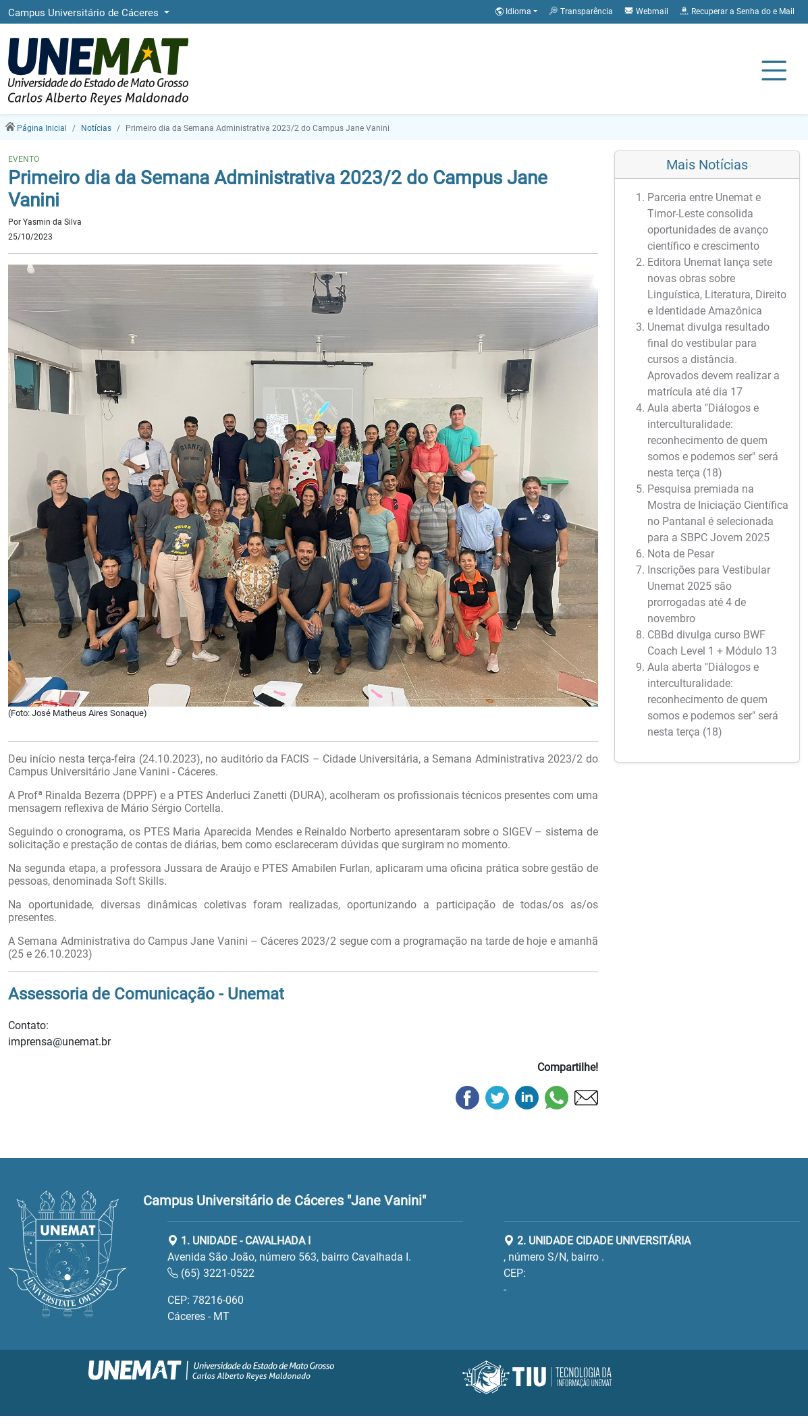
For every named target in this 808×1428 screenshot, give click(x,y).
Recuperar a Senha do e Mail (736, 10)
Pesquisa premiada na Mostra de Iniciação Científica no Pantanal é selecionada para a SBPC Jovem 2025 (717, 513)
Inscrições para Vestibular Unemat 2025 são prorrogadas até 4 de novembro (708, 594)
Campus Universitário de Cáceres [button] (84, 13)
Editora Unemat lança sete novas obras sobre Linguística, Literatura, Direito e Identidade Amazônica (716, 286)
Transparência (580, 10)
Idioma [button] (514, 11)
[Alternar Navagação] (774, 71)
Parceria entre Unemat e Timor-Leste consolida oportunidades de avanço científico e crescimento (707, 221)
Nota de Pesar (680, 553)
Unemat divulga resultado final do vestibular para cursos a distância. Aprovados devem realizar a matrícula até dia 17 (713, 359)
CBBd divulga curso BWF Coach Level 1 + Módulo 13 (712, 642)
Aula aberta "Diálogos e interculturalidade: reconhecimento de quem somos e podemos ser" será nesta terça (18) (712, 440)
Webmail (646, 10)
